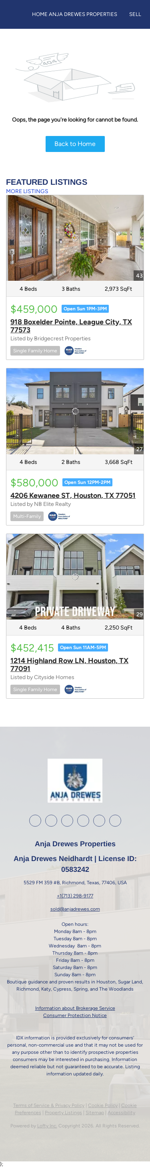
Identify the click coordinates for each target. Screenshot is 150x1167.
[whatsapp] (115, 821)
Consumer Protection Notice (75, 1015)
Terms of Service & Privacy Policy (48, 1105)
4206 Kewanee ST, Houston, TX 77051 (73, 495)
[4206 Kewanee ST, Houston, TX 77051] (75, 411)
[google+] (99, 821)
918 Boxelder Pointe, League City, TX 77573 (71, 326)
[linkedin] (51, 821)
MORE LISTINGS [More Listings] (27, 191)
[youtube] (83, 821)
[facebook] (35, 821)
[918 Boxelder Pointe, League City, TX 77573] (75, 238)
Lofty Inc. (47, 1126)
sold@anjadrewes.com (75, 909)
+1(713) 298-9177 (75, 896)
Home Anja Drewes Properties (74, 14)
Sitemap (95, 1112)
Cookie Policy (103, 1105)
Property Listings (63, 1112)
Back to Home (75, 144)
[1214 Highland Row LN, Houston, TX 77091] (75, 576)
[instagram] (67, 821)
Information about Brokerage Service (75, 1008)
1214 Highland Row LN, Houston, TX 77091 (69, 664)
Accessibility (121, 1112)
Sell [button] (135, 14)
